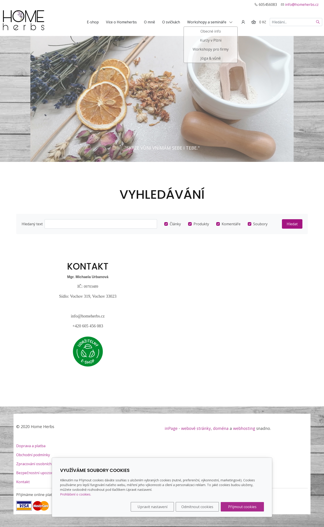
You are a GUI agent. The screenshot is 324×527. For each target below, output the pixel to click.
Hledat (292, 223)
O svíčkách (171, 22)
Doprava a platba (30, 445)
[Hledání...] (292, 22)
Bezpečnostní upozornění (38, 472)
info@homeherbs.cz (302, 4)
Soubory (260, 223)
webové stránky (196, 428)
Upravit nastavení (152, 506)
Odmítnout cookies (197, 506)
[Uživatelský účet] (243, 22)
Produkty (201, 223)
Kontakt (23, 481)
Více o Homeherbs (121, 22)
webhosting (244, 428)
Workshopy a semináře (210, 22)
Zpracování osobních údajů (39, 463)
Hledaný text (32, 223)
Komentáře (231, 223)
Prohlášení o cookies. (75, 494)
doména (221, 428)
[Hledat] (318, 22)
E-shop (93, 22)
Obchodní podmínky (33, 454)
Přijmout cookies (242, 506)
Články (175, 223)
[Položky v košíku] (253, 22)
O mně (149, 22)
